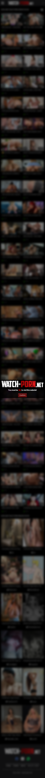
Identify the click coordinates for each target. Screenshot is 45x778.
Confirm (22, 395)
